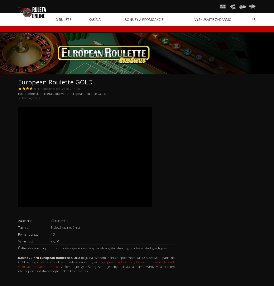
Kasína (95, 19)
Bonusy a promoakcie (144, 19)
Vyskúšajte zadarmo (212, 19)
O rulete (63, 19)
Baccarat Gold (47, 267)
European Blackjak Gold (117, 262)
